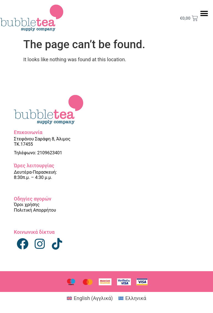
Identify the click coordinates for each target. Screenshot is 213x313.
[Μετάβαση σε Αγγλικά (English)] (90, 298)
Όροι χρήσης (26, 204)
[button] (204, 13)
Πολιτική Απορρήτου (35, 210)
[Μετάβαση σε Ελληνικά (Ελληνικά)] (132, 298)
